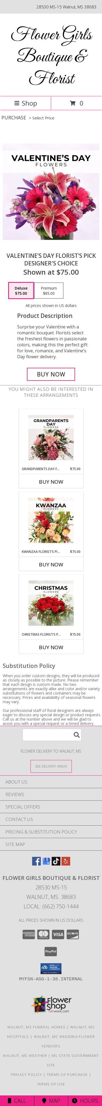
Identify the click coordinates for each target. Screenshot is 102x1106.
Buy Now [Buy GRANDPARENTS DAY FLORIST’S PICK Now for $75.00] (51, 481)
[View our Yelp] (65, 864)
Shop (25, 103)
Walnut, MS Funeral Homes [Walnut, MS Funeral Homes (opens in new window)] (36, 1027)
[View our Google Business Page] (46, 864)
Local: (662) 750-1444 (51, 906)
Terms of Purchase (67, 1074)
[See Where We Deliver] (51, 766)
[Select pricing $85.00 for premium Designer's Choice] (49, 291)
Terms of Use (51, 1084)
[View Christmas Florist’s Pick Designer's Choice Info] (51, 603)
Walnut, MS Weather (25, 1055)
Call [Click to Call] (17, 1100)
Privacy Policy (26, 1074)
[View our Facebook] (36, 864)
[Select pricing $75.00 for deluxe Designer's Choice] (21, 291)
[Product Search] (52, 735)
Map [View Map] (51, 1100)
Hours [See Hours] (85, 1100)
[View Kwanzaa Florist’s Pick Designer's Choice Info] (51, 520)
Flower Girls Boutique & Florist (51, 57)
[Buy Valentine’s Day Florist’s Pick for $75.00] (51, 374)
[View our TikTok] (56, 864)
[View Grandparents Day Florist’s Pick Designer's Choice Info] (51, 437)
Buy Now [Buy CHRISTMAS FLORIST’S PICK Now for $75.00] (51, 647)
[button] (51, 968)
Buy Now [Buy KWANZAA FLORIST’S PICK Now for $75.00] (51, 564)
